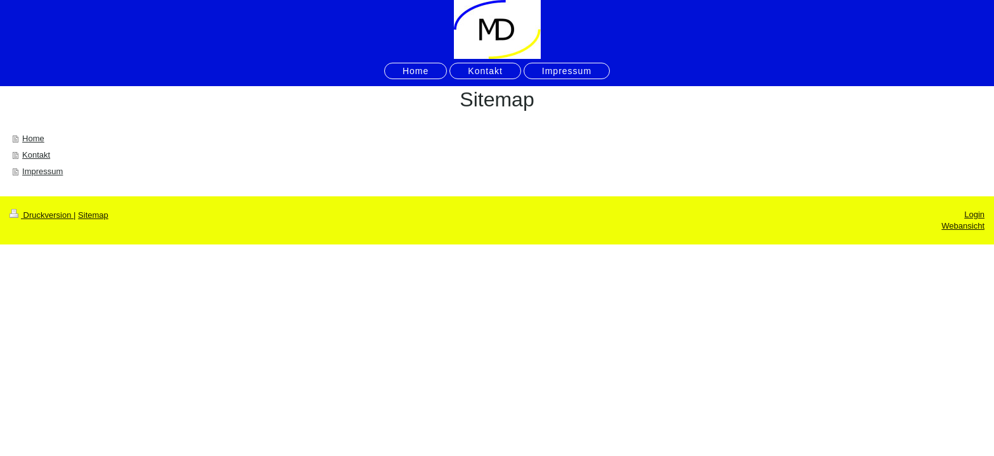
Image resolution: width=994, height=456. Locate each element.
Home (33, 138)
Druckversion (42, 215)
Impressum (42, 171)
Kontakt (36, 155)
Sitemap (93, 215)
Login (974, 214)
